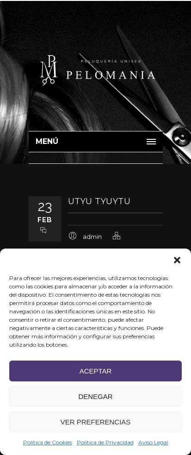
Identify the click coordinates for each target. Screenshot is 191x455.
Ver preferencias (96, 422)
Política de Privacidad (105, 442)
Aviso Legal (153, 442)
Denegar (95, 396)
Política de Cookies (47, 442)
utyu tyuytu (99, 201)
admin (92, 236)
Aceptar (96, 371)
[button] (177, 260)
